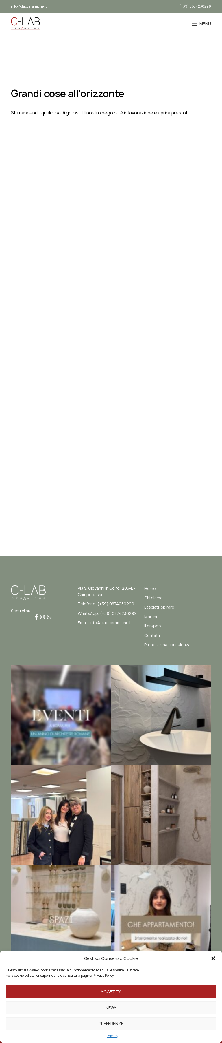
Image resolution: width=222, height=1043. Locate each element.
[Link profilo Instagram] (42, 617)
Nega (111, 1007)
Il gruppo (152, 626)
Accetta (111, 992)
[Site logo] (25, 23)
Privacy (112, 1035)
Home (150, 588)
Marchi (150, 616)
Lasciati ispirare (159, 607)
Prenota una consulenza (167, 644)
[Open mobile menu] (201, 24)
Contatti (152, 635)
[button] (213, 958)
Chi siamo (153, 597)
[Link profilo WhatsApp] (49, 617)
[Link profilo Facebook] (36, 617)
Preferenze (111, 1023)
